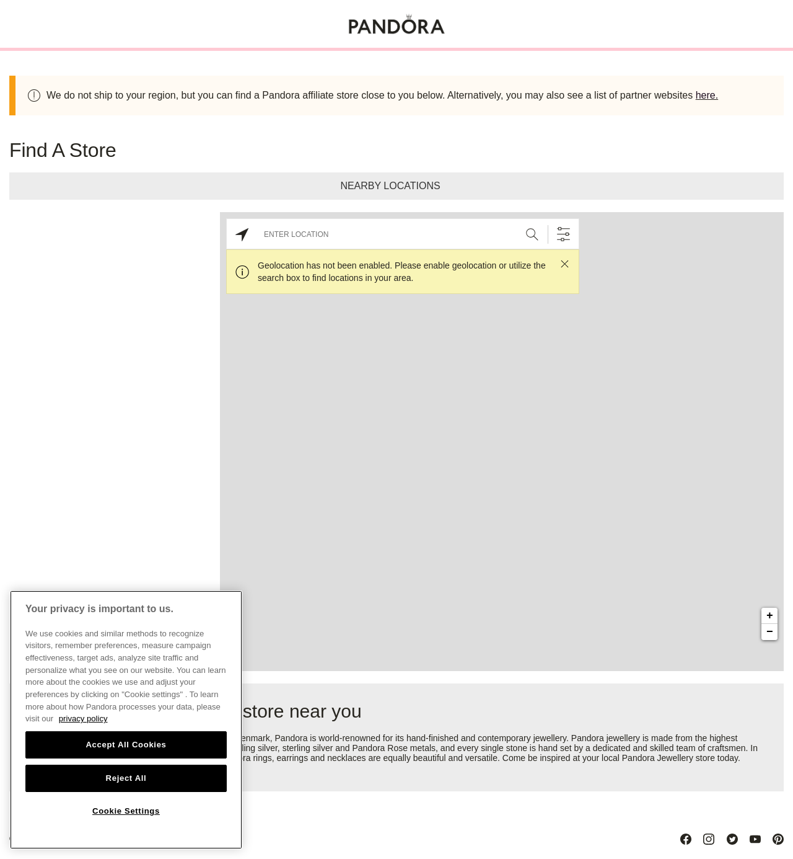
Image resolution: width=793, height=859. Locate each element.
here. (707, 95)
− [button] (769, 632)
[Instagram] (708, 839)
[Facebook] (685, 839)
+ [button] (769, 615)
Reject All (126, 778)
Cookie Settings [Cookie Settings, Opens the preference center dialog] (126, 811)
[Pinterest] (778, 839)
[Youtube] (755, 839)
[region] (126, 719)
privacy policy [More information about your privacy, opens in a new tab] (83, 718)
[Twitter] (732, 839)
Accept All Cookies (125, 744)
